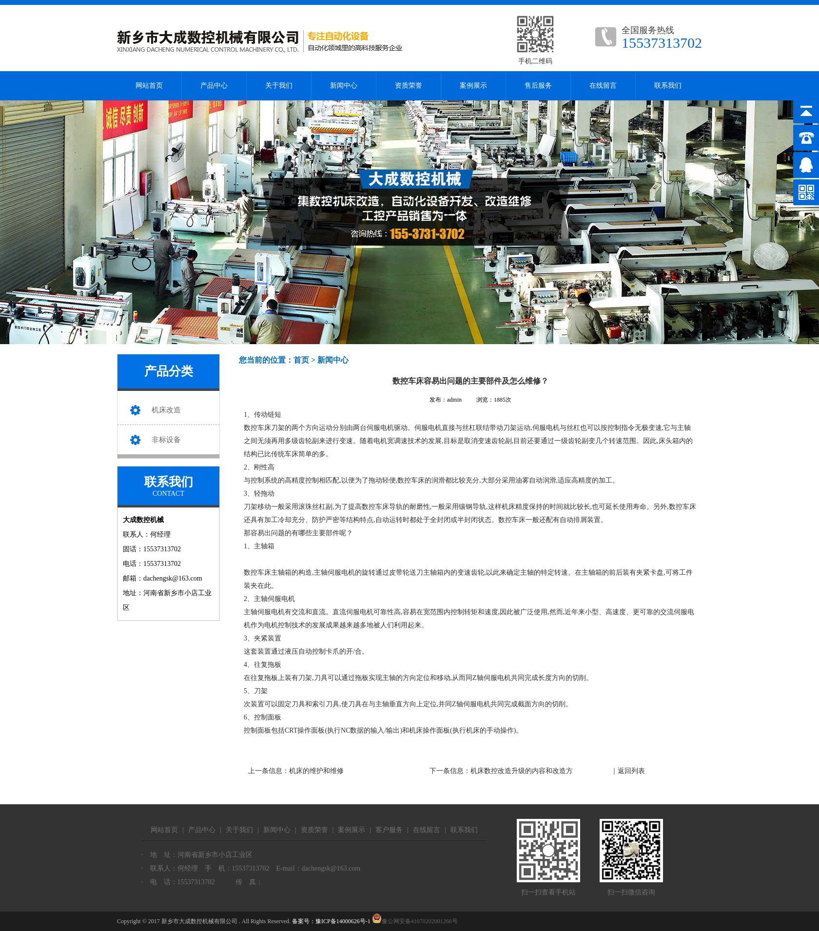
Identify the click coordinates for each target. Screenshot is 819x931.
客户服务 (389, 830)
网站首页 (149, 85)
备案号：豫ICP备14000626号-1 (331, 921)
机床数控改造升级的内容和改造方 (521, 771)
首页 (301, 360)
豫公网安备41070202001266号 (415, 921)
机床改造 (166, 410)
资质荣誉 (408, 85)
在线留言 (603, 85)
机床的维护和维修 (316, 771)
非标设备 (166, 440)
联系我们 (668, 85)
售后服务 (538, 85)
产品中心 (214, 85)
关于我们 (278, 85)
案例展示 (473, 85)
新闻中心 (343, 85)
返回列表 (631, 771)
